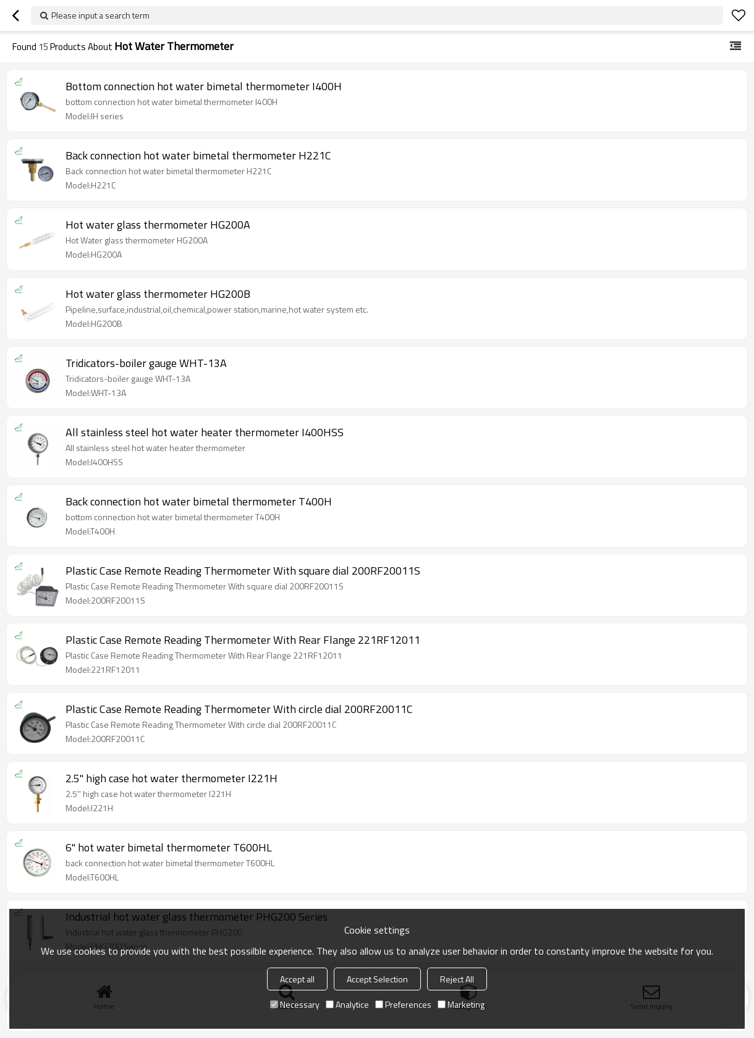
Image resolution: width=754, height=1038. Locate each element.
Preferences (403, 1004)
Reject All (457, 979)
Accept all (297, 979)
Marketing (461, 1004)
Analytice (347, 1004)
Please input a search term (100, 15)
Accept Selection (377, 979)
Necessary (295, 1004)
